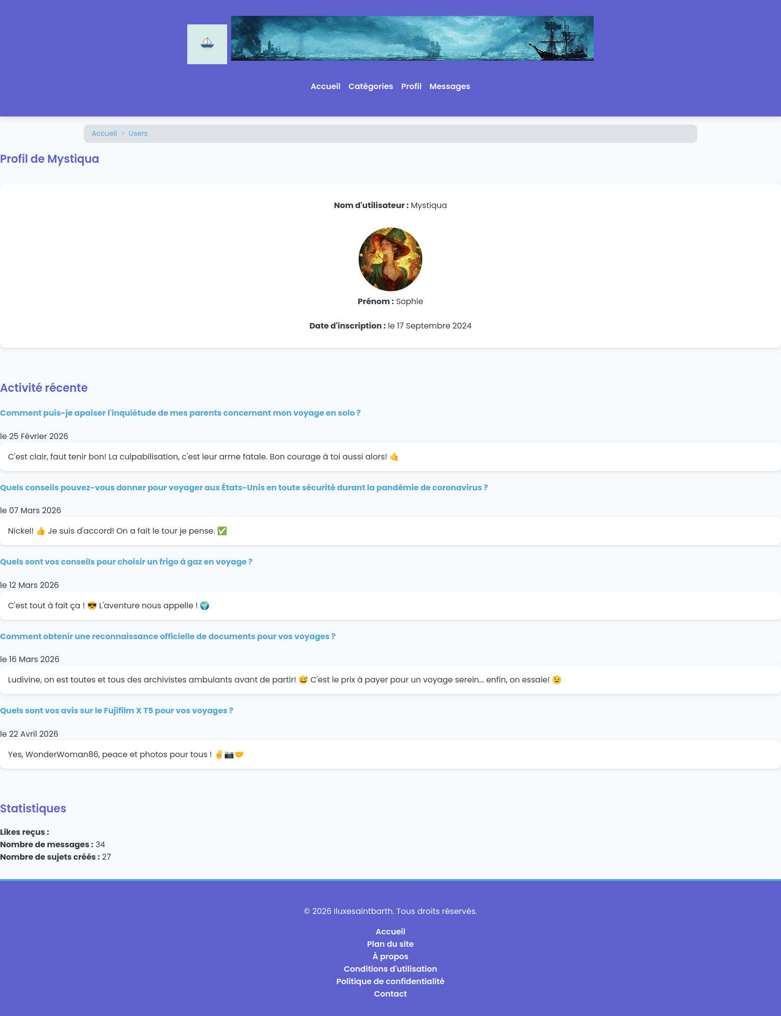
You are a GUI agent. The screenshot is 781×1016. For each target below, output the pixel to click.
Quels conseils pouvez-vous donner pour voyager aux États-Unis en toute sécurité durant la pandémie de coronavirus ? (244, 487)
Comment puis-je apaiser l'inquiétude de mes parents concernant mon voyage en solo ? (180, 413)
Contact (390, 994)
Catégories (371, 86)
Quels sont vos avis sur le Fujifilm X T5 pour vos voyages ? (116, 710)
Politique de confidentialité (390, 981)
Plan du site (390, 944)
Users (138, 133)
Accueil (326, 86)
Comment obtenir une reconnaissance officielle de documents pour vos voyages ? (168, 636)
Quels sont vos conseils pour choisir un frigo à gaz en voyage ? (126, 561)
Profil (411, 86)
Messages (449, 86)
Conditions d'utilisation (390, 969)
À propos (391, 956)
